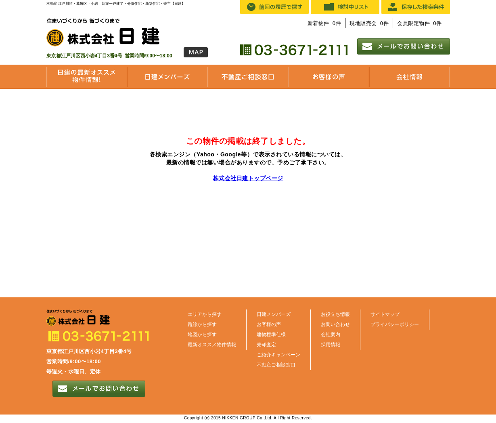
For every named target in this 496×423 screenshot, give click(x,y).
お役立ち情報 (335, 314)
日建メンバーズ (274, 314)
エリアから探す (205, 314)
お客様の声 (269, 324)
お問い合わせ (335, 324)
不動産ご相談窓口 (276, 365)
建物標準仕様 (271, 334)
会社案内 (330, 334)
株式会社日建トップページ (248, 178)
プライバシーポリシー (394, 324)
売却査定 (266, 344)
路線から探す (202, 324)
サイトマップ (385, 314)
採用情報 (330, 344)
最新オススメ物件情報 (212, 344)
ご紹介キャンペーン (278, 355)
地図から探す (202, 334)
